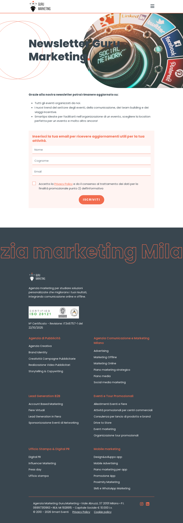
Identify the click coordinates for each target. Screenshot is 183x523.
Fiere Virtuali (37, 410)
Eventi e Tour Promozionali (113, 396)
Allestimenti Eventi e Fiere (110, 404)
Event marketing (105, 429)
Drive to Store (103, 423)
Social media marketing (110, 382)
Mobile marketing (107, 449)
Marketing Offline (105, 357)
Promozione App (104, 476)
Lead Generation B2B (44, 396)
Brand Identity (38, 352)
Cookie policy (103, 512)
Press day (35, 469)
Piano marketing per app (110, 469)
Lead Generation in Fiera (45, 416)
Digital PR (35, 457)
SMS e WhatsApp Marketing (112, 488)
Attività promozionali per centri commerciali (123, 410)
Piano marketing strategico (112, 370)
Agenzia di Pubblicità (44, 338)
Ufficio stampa (39, 476)
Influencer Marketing (42, 463)
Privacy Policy (63, 184)
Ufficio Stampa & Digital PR (49, 449)
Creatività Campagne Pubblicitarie (52, 359)
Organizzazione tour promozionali (116, 435)
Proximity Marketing (107, 482)
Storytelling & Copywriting (46, 371)
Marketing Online (105, 363)
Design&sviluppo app (108, 457)
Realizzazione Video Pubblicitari (49, 365)
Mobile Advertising (106, 463)
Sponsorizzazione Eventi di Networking (54, 423)
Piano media (102, 376)
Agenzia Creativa (40, 346)
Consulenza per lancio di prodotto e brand (122, 416)
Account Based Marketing (46, 404)
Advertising (101, 351)
